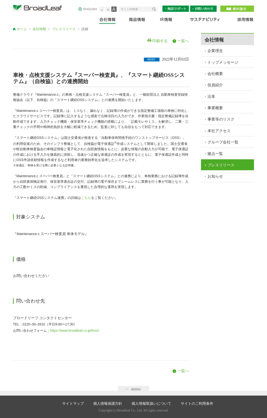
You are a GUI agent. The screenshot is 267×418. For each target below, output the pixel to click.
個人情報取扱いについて (151, 403)
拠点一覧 (215, 154)
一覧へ (183, 41)
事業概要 (215, 108)
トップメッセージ (222, 62)
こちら (86, 198)
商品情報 (137, 20)
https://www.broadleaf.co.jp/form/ (74, 330)
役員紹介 (215, 85)
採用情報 (242, 20)
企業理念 (215, 51)
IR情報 (166, 20)
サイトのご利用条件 (197, 403)
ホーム (22, 29)
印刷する (160, 41)
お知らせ (215, 176)
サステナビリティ (205, 20)
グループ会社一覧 (222, 142)
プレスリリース (64, 29)
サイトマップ (73, 403)
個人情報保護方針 (107, 403)
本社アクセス (219, 131)
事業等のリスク (220, 119)
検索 (155, 9)
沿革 (211, 96)
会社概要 (215, 74)
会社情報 (110, 20)
